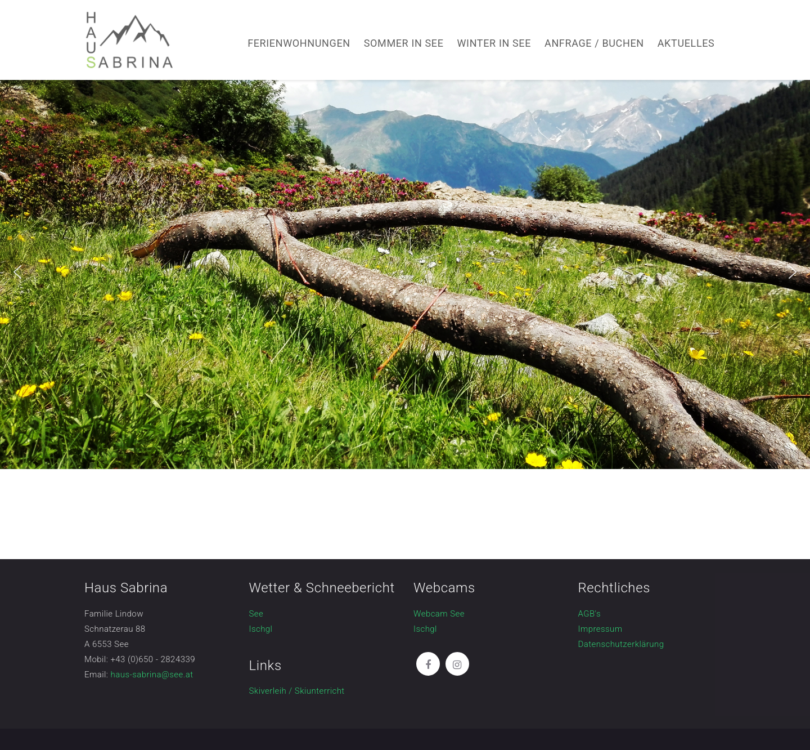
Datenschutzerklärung (621, 644)
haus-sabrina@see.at (152, 674)
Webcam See (439, 614)
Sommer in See (404, 43)
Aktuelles (686, 43)
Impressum (600, 629)
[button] (17, 272)
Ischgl (261, 629)
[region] (405, 272)
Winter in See (494, 43)
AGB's (589, 614)
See (256, 614)
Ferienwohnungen (299, 43)
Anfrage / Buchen (594, 43)
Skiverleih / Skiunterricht (297, 691)
